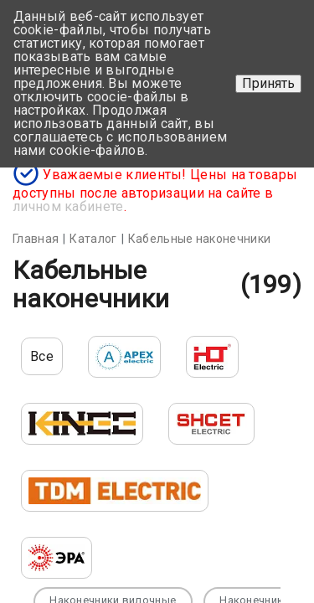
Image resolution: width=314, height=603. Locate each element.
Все (42, 356)
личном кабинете (68, 206)
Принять (268, 83)
